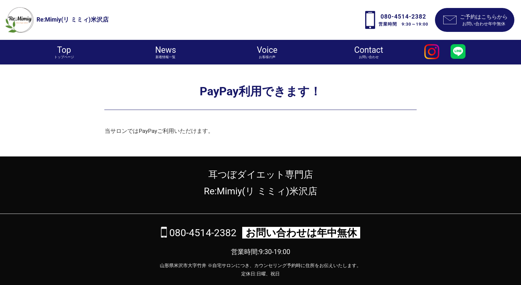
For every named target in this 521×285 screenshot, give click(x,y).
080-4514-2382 (202, 232)
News (165, 52)
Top (64, 52)
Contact (368, 52)
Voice (267, 52)
